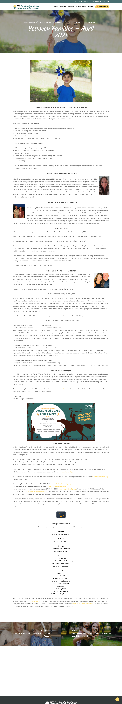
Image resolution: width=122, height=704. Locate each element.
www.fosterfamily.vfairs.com (60, 389)
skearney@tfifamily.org (100, 477)
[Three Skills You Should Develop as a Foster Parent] (30, 634)
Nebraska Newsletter (47, 22)
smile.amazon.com (36, 601)
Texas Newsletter (92, 22)
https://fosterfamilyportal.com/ (35, 492)
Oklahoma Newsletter (75, 22)
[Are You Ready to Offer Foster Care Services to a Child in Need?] (91, 634)
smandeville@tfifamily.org (61, 484)
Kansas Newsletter (30, 22)
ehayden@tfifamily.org (66, 472)
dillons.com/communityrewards (83, 604)
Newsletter (61, 22)
